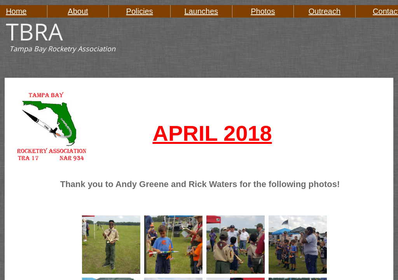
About (78, 11)
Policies (139, 11)
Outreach (324, 11)
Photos (263, 11)
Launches (201, 11)
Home (16, 11)
